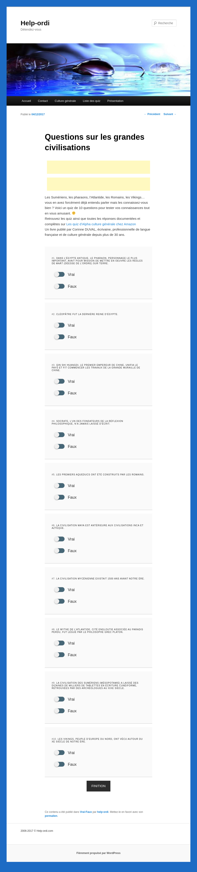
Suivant (170, 114)
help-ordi (102, 815)
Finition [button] (98, 789)
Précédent (152, 114)
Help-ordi (35, 23)
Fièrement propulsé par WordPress (98, 856)
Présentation (115, 101)
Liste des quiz (91, 101)
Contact (43, 101)
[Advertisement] (98, 167)
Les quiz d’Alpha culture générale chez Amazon (101, 224)
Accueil (26, 101)
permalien (51, 819)
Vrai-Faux (86, 815)
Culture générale (65, 101)
